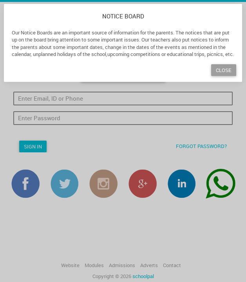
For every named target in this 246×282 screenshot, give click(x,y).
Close (224, 70)
